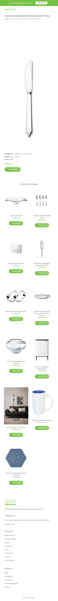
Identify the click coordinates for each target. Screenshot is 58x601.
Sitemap (7, 587)
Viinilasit (7, 557)
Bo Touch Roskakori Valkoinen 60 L (42, 368)
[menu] (51, 9)
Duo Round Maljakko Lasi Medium (16, 362)
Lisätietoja (13, 169)
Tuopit (7, 550)
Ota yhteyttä (9, 576)
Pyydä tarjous (41, 3)
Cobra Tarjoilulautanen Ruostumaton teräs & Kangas (42, 313)
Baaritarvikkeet (10, 535)
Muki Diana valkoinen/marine (42, 420)
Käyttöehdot (9, 580)
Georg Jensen (26, 154)
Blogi (6, 573)
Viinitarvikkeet (9, 560)
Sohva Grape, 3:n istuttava (16, 427)
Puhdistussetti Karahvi (16, 263)
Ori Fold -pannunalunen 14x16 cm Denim (16, 474)
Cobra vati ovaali (16, 216)
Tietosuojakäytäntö (11, 583)
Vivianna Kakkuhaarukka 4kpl (42, 217)
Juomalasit (8, 546)
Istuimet (7, 542)
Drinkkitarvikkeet (10, 539)
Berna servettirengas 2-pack (16, 311)
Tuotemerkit (17, 154)
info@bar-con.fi (10, 524)
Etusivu (7, 19)
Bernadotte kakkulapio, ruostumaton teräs (42, 265)
